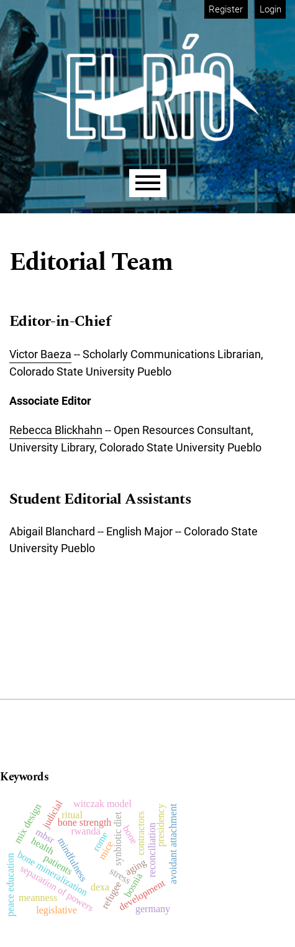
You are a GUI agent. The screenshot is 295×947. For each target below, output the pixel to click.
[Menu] (147, 183)
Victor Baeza (40, 354)
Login (270, 9)
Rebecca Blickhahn (55, 430)
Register (226, 9)
